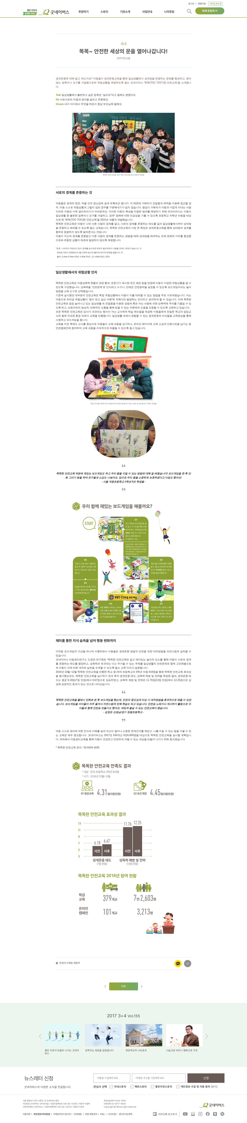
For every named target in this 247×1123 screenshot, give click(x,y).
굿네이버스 (211, 1105)
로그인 (191, 3)
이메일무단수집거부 (62, 1114)
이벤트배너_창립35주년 (30, 11)
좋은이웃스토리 (163, 1086)
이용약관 (27, 1114)
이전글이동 (105, 986)
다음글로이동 (141, 986)
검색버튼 (189, 11)
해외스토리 (141, 1086)
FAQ (102, 1114)
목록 (123, 986)
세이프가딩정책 (125, 1114)
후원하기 (83, 11)
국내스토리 (120, 1086)
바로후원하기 (210, 10)
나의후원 (169, 11)
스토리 (104, 11)
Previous (40, 1036)
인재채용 (78, 1114)
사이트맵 (112, 1114)
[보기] (214, 1086)
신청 (206, 1078)
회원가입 (202, 3)
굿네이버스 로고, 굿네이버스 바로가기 (54, 12)
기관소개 (125, 11)
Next (207, 1036)
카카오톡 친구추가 (165, 1114)
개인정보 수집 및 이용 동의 (199, 1086)
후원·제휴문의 (91, 1114)
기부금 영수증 (215, 3)
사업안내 (147, 11)
